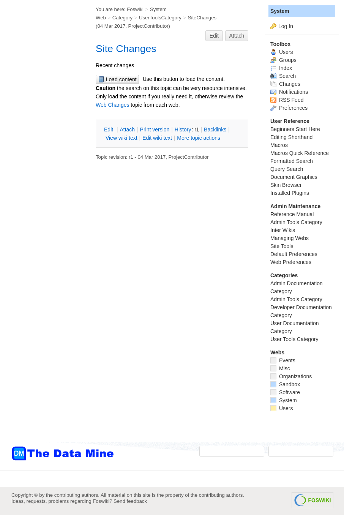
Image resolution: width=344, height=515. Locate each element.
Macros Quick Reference (299, 153)
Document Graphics (293, 177)
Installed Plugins (289, 193)
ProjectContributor (148, 26)
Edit (214, 36)
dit (109, 129)
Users (281, 52)
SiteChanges (202, 18)
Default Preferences (293, 254)
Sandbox (285, 384)
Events (282, 360)
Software (285, 392)
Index (281, 68)
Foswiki (135, 9)
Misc (280, 368)
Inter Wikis (282, 230)
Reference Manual (292, 214)
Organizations (291, 376)
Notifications (289, 92)
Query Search (286, 169)
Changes (285, 84)
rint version (155, 129)
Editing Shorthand (291, 137)
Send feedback (130, 501)
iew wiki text (121, 138)
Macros (279, 145)
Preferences (289, 108)
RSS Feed (286, 100)
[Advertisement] (41, 153)
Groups (283, 60)
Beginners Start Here (295, 129)
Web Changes (112, 105)
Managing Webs (289, 238)
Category (122, 18)
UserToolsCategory (160, 18)
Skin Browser (285, 185)
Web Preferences (290, 262)
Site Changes (126, 48)
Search (283, 76)
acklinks (215, 129)
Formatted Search (291, 161)
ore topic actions (198, 138)
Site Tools (281, 246)
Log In (285, 26)
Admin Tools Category (296, 222)
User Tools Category (294, 339)
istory (183, 129)
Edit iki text (157, 138)
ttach (127, 129)
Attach (237, 36)
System (279, 11)
